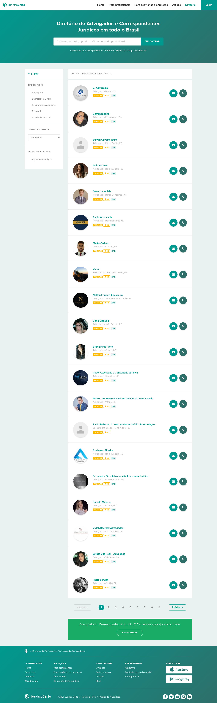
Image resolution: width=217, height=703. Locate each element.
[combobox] (97, 42)
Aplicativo (130, 668)
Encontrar (152, 41)
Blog (98, 681)
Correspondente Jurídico (66, 681)
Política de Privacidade (109, 697)
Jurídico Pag (59, 676)
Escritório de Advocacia (44, 105)
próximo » (177, 607)
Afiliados (100, 668)
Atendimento (31, 681)
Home (100, 4)
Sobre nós (30, 672)
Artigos (176, 4)
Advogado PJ (132, 676)
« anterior (82, 607)
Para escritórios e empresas (151, 4)
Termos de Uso (89, 697)
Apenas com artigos (42, 159)
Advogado (37, 92)
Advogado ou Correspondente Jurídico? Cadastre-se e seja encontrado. (108, 50)
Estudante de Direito (42, 117)
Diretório (190, 4)
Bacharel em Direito (42, 99)
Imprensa (29, 676)
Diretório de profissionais (138, 672)
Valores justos (103, 672)
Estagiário (37, 111)
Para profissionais (119, 4)
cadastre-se (130, 632)
